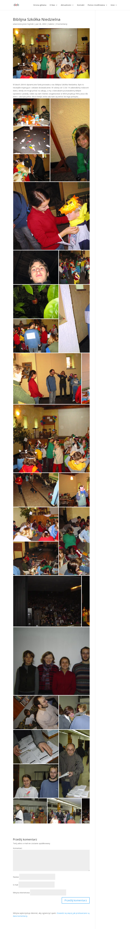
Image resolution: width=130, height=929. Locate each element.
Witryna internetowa (21, 892)
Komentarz (17, 848)
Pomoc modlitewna (96, 5)
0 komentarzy (61, 24)
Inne (113, 5)
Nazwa (16, 877)
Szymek (30, 24)
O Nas (52, 5)
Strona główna (39, 5)
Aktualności (66, 5)
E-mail (15, 885)
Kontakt (80, 5)
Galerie (51, 24)
